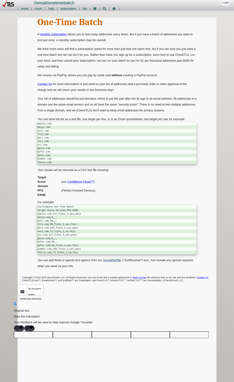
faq (85, 8)
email (41, 2)
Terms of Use (139, 277)
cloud (38, 8)
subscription (68, 8)
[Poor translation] (29, 328)
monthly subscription (53, 34)
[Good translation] (19, 328)
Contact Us (44, 84)
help (51, 8)
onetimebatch (61, 2)
